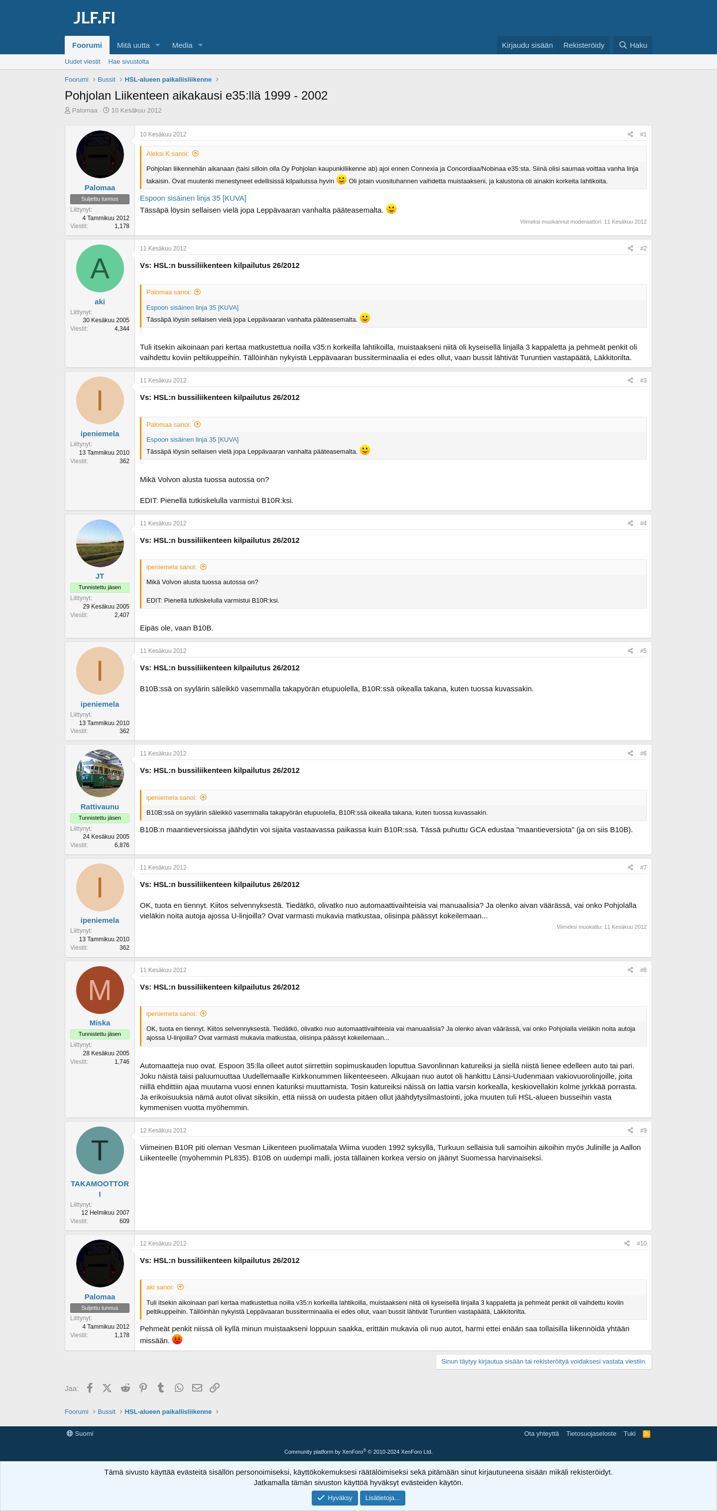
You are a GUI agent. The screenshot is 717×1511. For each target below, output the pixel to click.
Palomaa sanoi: (168, 292)
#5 (643, 650)
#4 (643, 523)
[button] (158, 45)
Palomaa (85, 110)
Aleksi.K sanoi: (167, 153)
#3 (643, 380)
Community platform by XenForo (358, 1452)
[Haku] (632, 45)
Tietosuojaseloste (591, 1433)
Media (182, 45)
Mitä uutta (133, 45)
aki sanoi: (160, 1287)
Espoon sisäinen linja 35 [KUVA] (193, 198)
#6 (643, 753)
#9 (643, 1130)
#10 (642, 1243)
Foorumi (87, 45)
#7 (643, 867)
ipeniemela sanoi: (171, 567)
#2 (643, 248)
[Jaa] (630, 134)
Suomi (80, 1433)
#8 (643, 970)
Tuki (629, 1433)
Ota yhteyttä (541, 1433)
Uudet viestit (83, 61)
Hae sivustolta (129, 61)
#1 (643, 134)
